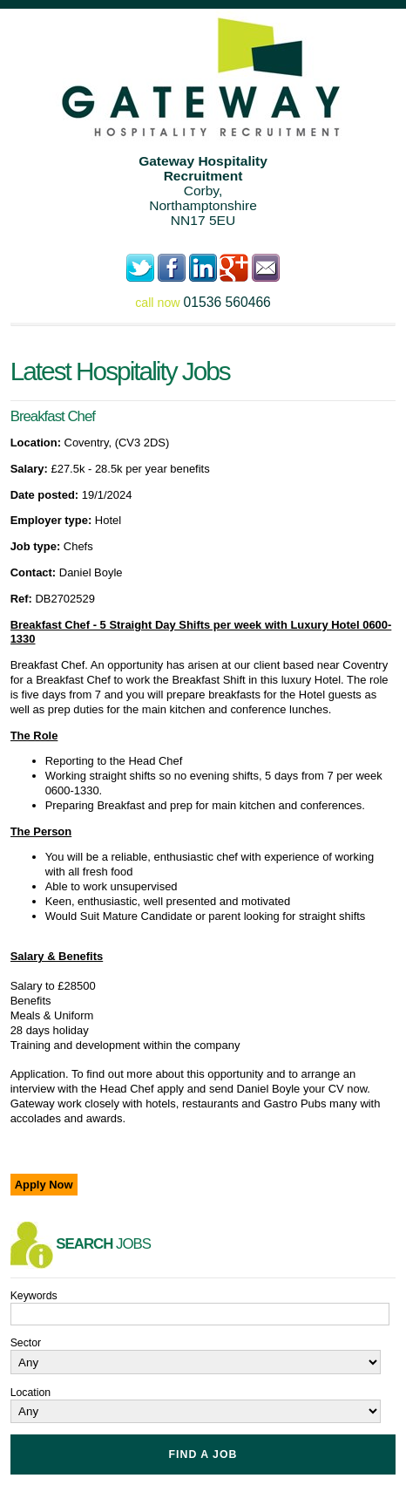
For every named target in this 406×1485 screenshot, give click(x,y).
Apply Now (44, 1184)
